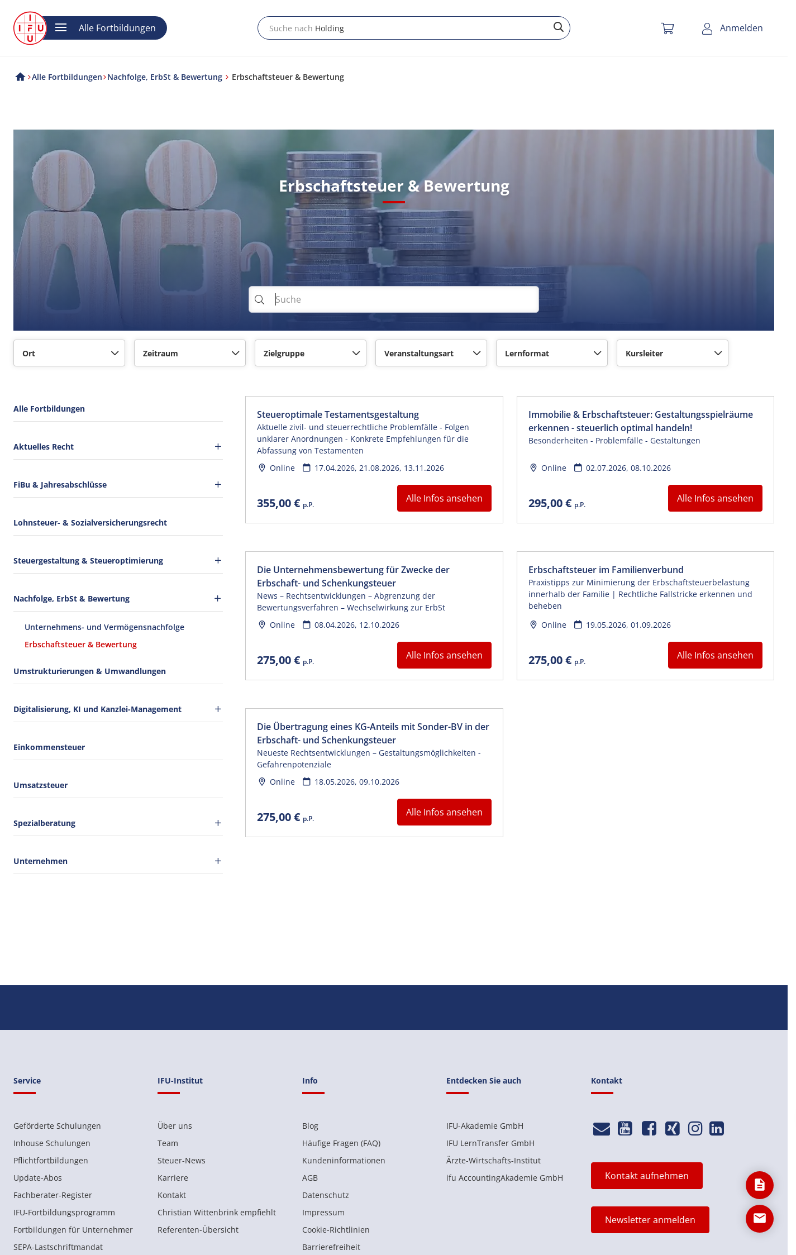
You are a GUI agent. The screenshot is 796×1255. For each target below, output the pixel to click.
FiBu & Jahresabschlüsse (118, 484)
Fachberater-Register (52, 1195)
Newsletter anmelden (650, 1220)
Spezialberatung (118, 823)
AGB (310, 1177)
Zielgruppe (284, 353)
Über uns (175, 1125)
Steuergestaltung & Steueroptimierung (118, 560)
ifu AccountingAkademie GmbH (504, 1177)
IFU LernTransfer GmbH (490, 1143)
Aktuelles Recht (118, 446)
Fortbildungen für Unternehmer (73, 1229)
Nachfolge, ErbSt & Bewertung (117, 598)
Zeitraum (160, 353)
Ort (28, 353)
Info (310, 1080)
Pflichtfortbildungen (50, 1160)
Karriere (173, 1177)
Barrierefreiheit (331, 1247)
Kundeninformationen (343, 1160)
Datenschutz (325, 1195)
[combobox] (414, 28)
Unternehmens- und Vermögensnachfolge (104, 627)
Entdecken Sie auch (483, 1080)
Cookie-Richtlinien (336, 1229)
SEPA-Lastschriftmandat (58, 1247)
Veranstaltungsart (419, 353)
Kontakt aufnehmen (647, 1176)
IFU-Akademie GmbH (484, 1125)
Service (27, 1080)
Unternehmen (118, 861)
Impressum (323, 1212)
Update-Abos (37, 1177)
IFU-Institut (180, 1080)
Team (168, 1143)
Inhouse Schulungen (51, 1143)
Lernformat (527, 353)
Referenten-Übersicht (198, 1229)
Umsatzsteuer (40, 785)
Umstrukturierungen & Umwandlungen (89, 671)
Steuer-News (182, 1160)
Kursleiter (644, 353)
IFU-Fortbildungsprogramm (64, 1212)
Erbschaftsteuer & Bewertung (81, 644)
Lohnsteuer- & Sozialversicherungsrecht (90, 522)
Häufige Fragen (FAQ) (341, 1143)
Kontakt (172, 1195)
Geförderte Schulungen (57, 1125)
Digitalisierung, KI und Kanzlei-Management (118, 709)
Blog (310, 1125)
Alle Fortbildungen (49, 408)
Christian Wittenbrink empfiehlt (217, 1212)
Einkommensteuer (49, 747)
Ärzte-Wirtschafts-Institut (493, 1160)
